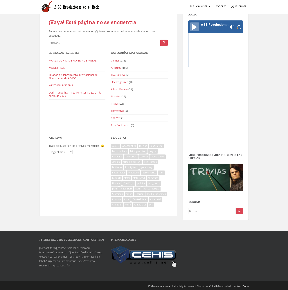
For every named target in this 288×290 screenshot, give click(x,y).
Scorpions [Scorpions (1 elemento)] (117, 194)
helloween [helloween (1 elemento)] (133, 172)
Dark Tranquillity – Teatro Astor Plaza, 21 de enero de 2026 (75, 94)
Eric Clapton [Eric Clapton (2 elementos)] (150, 162)
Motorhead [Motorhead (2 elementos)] (139, 178)
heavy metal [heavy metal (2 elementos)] (118, 172)
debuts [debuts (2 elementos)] (116, 162)
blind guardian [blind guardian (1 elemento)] (137, 151)
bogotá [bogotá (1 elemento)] (152, 151)
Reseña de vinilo (120, 125)
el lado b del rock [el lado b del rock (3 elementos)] (132, 162)
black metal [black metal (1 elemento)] (156, 145)
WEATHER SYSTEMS (61, 85)
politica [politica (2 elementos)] (141, 183)
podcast (115, 118)
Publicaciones (198, 6)
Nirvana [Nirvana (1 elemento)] (116, 183)
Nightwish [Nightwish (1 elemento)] (153, 178)
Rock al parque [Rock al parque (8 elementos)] (151, 188)
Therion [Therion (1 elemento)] (139, 194)
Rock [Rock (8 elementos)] (137, 188)
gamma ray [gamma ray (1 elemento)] (146, 167)
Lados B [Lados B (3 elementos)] (116, 178)
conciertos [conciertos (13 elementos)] (130, 156)
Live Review (118, 75)
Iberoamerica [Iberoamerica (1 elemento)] (149, 172)
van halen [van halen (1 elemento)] (117, 204)
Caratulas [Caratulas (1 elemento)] (117, 156)
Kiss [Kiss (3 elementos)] (161, 172)
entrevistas (117, 111)
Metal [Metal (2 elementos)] (127, 178)
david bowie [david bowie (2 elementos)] (158, 156)
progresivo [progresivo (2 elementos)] (154, 183)
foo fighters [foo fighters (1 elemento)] (131, 167)
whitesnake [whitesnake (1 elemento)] (140, 204)
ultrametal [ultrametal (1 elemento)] (155, 199)
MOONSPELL (57, 67)
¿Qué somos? (238, 6)
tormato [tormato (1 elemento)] (116, 199)
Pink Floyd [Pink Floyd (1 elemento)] (129, 183)
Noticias (116, 96)
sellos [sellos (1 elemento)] (129, 194)
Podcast (221, 6)
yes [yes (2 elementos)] (151, 204)
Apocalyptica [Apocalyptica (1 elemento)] (129, 145)
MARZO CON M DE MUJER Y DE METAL (72, 60)
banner (115, 60)
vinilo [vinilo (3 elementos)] (128, 204)
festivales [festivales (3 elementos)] (117, 167)
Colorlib (213, 286)
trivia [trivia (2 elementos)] (126, 199)
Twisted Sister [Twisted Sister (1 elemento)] (140, 199)
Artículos (116, 67)
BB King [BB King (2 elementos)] (143, 145)
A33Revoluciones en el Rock (162, 286)
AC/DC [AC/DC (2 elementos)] (115, 145)
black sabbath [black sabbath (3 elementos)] (119, 151)
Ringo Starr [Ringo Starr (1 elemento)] (126, 188)
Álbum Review (119, 89)
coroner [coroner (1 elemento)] (144, 156)
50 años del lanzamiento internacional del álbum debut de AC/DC (73, 76)
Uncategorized (119, 82)
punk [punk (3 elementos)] (114, 188)
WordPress (243, 286)
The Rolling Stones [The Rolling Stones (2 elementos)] (156, 194)
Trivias (115, 103)
